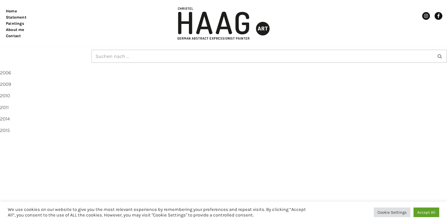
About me (15, 29)
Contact (13, 35)
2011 (4, 107)
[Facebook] (438, 16)
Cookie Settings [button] (392, 212)
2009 (5, 84)
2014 (5, 119)
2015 (5, 130)
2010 (5, 95)
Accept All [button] (426, 212)
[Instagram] (426, 16)
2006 (5, 73)
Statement (16, 17)
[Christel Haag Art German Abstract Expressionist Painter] (224, 23)
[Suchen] (262, 56)
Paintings (15, 23)
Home (11, 11)
